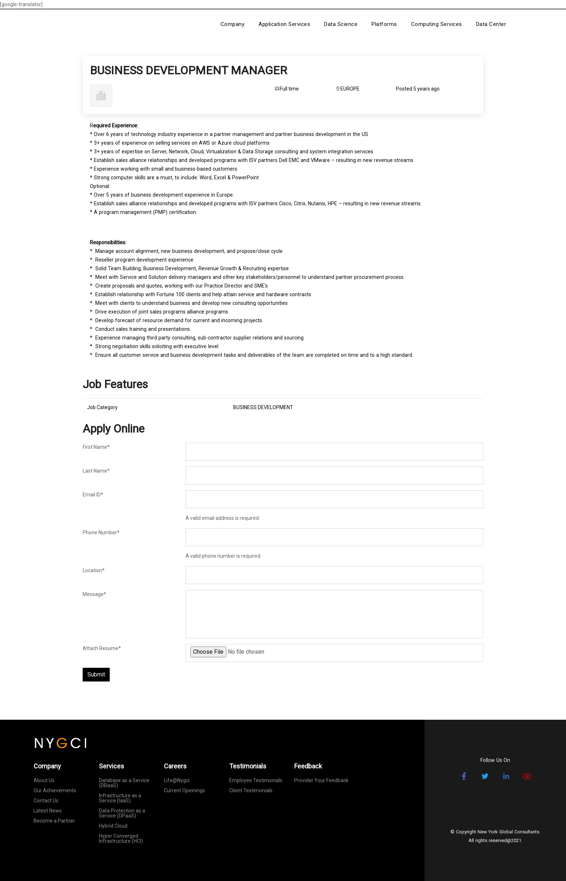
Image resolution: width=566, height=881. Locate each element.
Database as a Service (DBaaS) (124, 782)
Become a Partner (54, 821)
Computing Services (436, 24)
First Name (96, 447)
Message (94, 594)
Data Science (340, 24)
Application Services (284, 24)
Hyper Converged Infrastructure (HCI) (121, 838)
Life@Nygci (177, 780)
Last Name (96, 471)
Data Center (491, 24)
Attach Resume (102, 648)
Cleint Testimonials (251, 790)
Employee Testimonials (255, 780)
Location (94, 570)
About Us (44, 780)
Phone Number (101, 532)
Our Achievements (55, 790)
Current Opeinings (184, 790)
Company (233, 24)
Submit (96, 674)
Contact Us (46, 800)
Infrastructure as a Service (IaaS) (120, 798)
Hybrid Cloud (113, 826)
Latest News (48, 811)
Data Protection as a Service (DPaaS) (122, 813)
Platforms (384, 24)
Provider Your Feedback (321, 780)
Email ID (93, 495)
